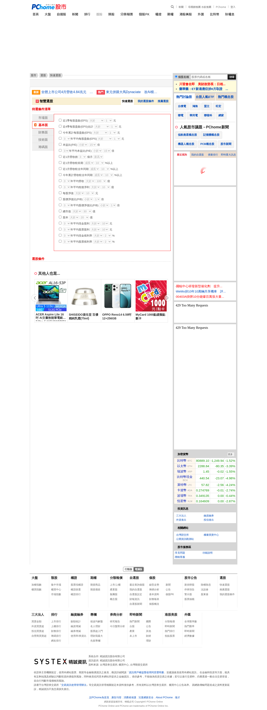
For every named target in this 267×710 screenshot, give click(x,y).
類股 (111, 14)
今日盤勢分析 (117, 626)
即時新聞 (136, 614)
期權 (170, 14)
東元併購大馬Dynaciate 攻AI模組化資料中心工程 (132, 92)
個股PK (144, 14)
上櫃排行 (56, 626)
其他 (148, 631)
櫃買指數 (36, 589)
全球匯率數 (190, 621)
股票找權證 (77, 584)
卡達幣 (181, 490)
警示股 (188, 594)
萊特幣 (182, 484)
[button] (167, 298)
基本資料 (154, 594)
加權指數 (36, 584)
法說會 (204, 589)
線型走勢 (154, 584)
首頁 (36, 14)
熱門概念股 (226, 97)
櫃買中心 (56, 589)
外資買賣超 (37, 626)
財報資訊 (135, 599)
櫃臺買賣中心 (211, 534)
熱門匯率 (189, 626)
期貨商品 (95, 584)
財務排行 (56, 631)
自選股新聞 (136, 603)
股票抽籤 (189, 599)
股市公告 (190, 578)
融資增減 (76, 626)
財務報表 (154, 599)
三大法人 (181, 515)
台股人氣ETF (205, 97)
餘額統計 (76, 621)
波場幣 (181, 495)
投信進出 (209, 519)
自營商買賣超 (39, 635)
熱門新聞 (135, 621)
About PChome (164, 697)
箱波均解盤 (96, 621)
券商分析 (116, 614)
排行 (87, 14)
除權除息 (206, 584)
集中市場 (56, 584)
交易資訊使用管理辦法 (73, 684)
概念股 (113, 599)
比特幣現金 (185, 476)
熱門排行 (170, 631)
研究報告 (115, 621)
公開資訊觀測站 (185, 539)
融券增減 (76, 631)
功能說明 (208, 552)
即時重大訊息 (228, 154)
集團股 (113, 594)
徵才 (177, 697)
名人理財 (95, 626)
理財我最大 (96, 635)
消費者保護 (130, 697)
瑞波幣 (181, 471)
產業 (132, 631)
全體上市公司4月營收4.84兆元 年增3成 (67, 92)
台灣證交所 (182, 534)
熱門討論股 (184, 97)
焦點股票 (170, 635)
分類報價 (126, 14)
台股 (132, 626)
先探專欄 (95, 640)
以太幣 (181, 466)
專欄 (93, 614)
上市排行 (56, 621)
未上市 (133, 635)
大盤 (48, 14)
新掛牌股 (189, 584)
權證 (158, 14)
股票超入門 (96, 631)
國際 (148, 621)
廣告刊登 (116, 697)
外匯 (201, 14)
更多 (230, 454)
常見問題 (180, 552)
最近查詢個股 (137, 584)
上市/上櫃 (115, 584)
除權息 (229, 14)
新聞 (181, 7)
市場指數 (56, 594)
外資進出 (181, 519)
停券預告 (189, 589)
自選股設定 (136, 594)
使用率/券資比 (78, 635)
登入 (233, 7)
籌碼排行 (56, 635)
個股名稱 (183, 76)
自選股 (61, 14)
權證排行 (76, 594)
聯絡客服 (180, 557)
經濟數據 (189, 635)
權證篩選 (76, 589)
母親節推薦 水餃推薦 (199, 7)
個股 (152, 578)
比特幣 (214, 14)
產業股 (113, 589)
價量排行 (213, 154)
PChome (221, 7)
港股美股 (185, 14)
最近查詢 (182, 154)
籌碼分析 (154, 589)
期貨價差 (95, 589)
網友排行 (56, 640)
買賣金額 (36, 621)
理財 (148, 640)
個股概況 (154, 603)
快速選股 (225, 584)
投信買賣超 (37, 631)
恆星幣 (181, 501)
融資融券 (209, 515)
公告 (168, 589)
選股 (99, 14)
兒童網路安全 (146, 697)
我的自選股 (197, 154)
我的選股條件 (146, 101)
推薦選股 (163, 101)
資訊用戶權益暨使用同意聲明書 (146, 672)
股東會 (204, 594)
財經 (148, 635)
